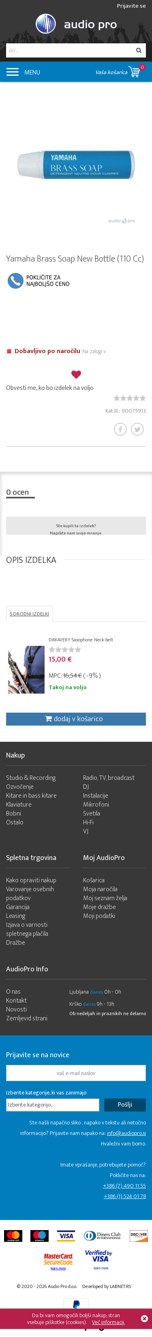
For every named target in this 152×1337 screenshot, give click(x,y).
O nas (13, 991)
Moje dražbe (99, 907)
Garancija (18, 907)
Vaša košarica (120, 70)
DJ (86, 786)
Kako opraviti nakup (31, 880)
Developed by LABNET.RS (106, 1286)
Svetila (91, 813)
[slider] (129, 398)
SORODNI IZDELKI (29, 613)
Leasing (16, 916)
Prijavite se (131, 6)
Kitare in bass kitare (31, 795)
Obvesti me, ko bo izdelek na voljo (50, 388)
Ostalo (15, 822)
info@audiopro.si (126, 1133)
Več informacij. (108, 1322)
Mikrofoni (96, 804)
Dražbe (15, 942)
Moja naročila (100, 889)
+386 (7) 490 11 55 (124, 1185)
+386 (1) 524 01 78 (125, 1196)
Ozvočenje (20, 786)
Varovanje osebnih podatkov (30, 894)
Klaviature (19, 804)
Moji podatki (99, 916)
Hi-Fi (88, 822)
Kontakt (16, 1000)
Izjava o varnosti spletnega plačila (27, 929)
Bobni (13, 813)
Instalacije (95, 795)
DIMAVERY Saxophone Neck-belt (81, 640)
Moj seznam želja (105, 898)
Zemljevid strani (26, 1018)
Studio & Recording (31, 778)
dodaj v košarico (74, 719)
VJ (85, 831)
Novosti (16, 1009)
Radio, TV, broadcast (109, 778)
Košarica (94, 880)
